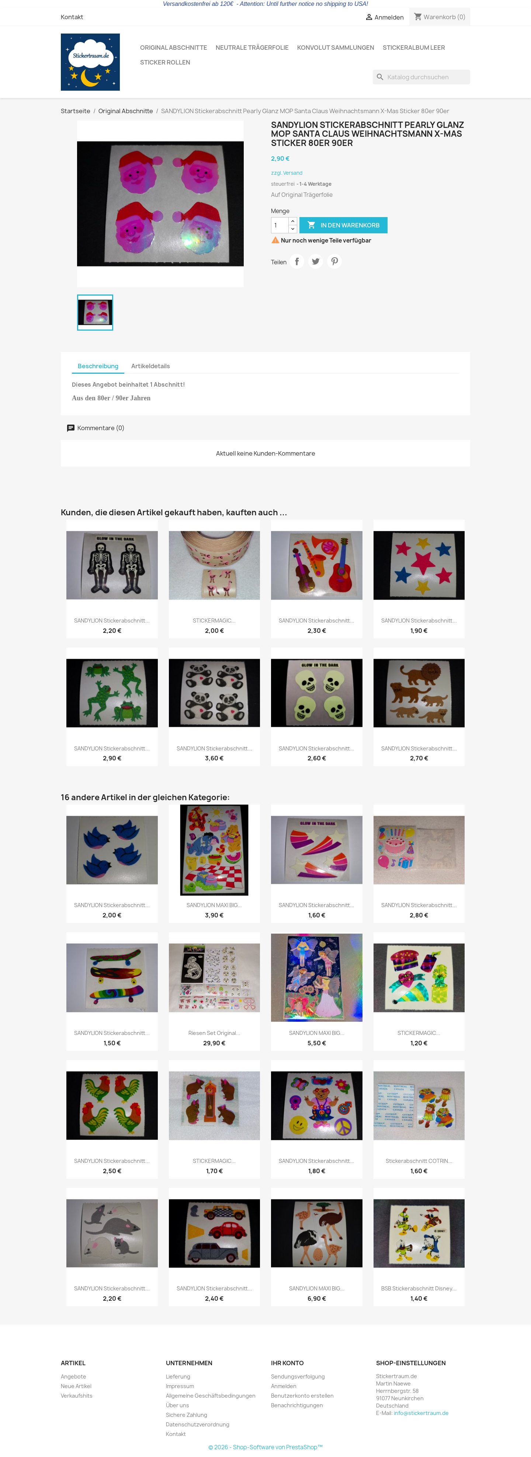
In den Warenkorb (343, 225)
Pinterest (334, 261)
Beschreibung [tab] (98, 366)
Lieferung (178, 1376)
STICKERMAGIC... (214, 620)
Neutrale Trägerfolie (252, 47)
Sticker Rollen (165, 62)
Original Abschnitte (173, 47)
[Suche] (421, 77)
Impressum (180, 1386)
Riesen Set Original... (214, 1032)
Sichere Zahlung (186, 1414)
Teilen (296, 261)
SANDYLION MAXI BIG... (214, 905)
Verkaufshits (77, 1395)
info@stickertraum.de (421, 1412)
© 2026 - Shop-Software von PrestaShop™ (265, 1447)
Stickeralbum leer (414, 47)
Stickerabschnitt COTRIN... (419, 1160)
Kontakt (72, 17)
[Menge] (280, 225)
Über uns (177, 1405)
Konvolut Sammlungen (335, 47)
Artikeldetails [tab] (150, 366)
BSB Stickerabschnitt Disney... (419, 1288)
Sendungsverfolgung (298, 1376)
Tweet (315, 261)
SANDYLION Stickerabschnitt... (112, 620)
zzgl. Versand (286, 173)
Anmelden (283, 1386)
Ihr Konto (287, 1363)
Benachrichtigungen (297, 1405)
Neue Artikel (76, 1386)
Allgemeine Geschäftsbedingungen (211, 1395)
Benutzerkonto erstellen (302, 1395)
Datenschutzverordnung (197, 1424)
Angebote (73, 1376)
